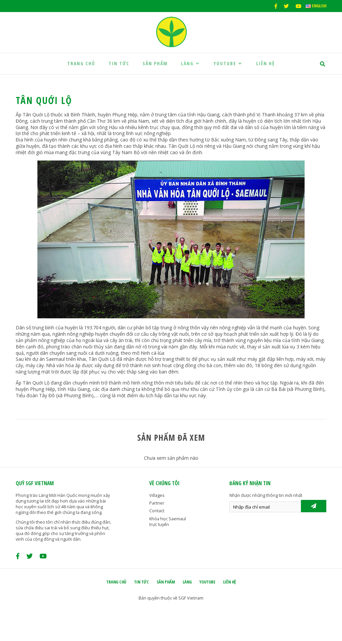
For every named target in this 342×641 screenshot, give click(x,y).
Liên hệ (265, 63)
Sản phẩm (155, 63)
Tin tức (119, 63)
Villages (157, 495)
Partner (156, 503)
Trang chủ (81, 63)
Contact (156, 511)
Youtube (228, 63)
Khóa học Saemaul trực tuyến (167, 521)
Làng (190, 63)
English (316, 6)
